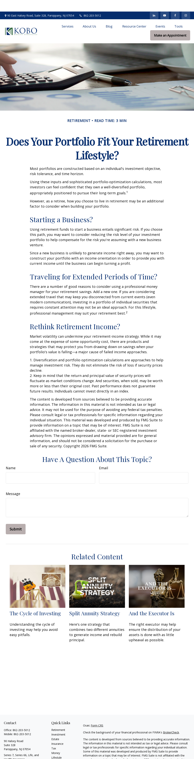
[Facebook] (175, 4)
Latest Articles (60, 750)
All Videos (57, 755)
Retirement (58, 718)
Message (13, 482)
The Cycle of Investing (35, 601)
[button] (67, 15)
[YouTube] (164, 4)
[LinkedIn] (154, 4)
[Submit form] (16, 517)
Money (55, 741)
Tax (53, 737)
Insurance (57, 732)
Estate (55, 727)
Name (11, 456)
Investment (58, 723)
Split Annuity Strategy (94, 601)
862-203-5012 (90, 4)
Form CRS (97, 714)
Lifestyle (56, 746)
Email (103, 456)
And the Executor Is (151, 601)
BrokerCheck (171, 721)
